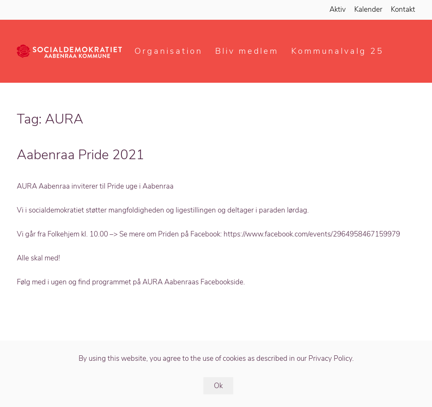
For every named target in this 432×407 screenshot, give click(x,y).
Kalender (368, 9)
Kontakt (403, 9)
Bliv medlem (247, 51)
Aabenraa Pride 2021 (80, 155)
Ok (218, 386)
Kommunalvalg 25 (337, 51)
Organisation (168, 51)
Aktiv (337, 9)
